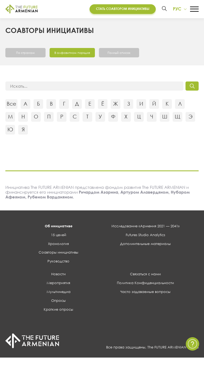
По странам (25, 53)
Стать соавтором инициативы (120, 9)
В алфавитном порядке (73, 53)
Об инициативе (58, 227)
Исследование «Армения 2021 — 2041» (146, 227)
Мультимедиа (59, 292)
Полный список (121, 53)
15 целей (58, 235)
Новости (58, 275)
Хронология (58, 244)
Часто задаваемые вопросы (145, 292)
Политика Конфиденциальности (145, 283)
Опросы (58, 301)
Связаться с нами (145, 275)
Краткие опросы (58, 310)
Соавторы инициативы (58, 253)
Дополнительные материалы (145, 244)
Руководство (58, 262)
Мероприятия (58, 283)
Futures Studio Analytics (145, 235)
